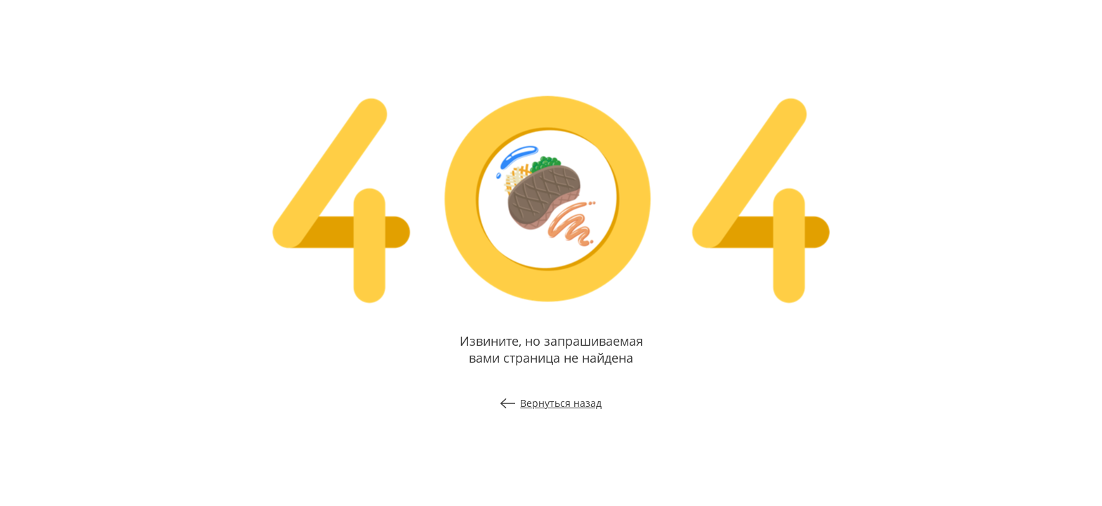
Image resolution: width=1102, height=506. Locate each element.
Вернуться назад (551, 403)
